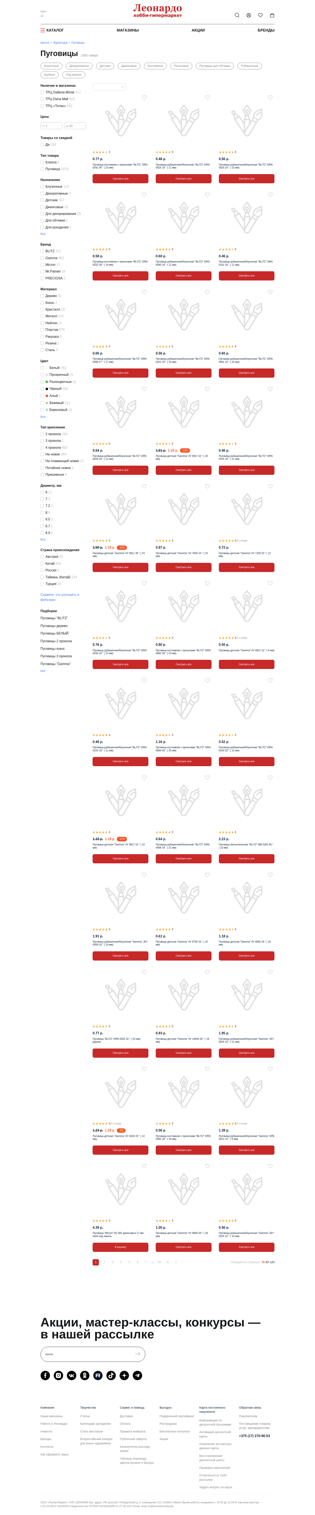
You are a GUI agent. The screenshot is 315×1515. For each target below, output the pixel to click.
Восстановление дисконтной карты (211, 1458)
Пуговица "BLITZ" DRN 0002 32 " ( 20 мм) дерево (116, 1040)
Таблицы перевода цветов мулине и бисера (137, 1460)
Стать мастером (91, 1431)
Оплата (125, 1423)
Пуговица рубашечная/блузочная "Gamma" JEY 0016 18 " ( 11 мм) (246, 1040)
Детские (105, 66)
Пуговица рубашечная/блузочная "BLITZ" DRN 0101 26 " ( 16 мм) (183, 360)
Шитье (45, 42)
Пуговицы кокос (53, 648)
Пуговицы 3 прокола (56, 656)
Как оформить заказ (55, 1454)
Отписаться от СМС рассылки (213, 1477)
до (67, 125)
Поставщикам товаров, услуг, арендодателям (255, 1426)
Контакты (47, 1446)
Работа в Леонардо (54, 1423)
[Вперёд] (176, 1262)
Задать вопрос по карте (215, 1487)
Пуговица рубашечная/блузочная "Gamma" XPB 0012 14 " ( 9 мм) (246, 1137)
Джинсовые (129, 66)
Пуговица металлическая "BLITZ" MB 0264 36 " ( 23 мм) (246, 846)
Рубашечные (249, 66)
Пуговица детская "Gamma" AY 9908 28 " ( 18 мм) (182, 1234)
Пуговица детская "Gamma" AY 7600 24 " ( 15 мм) (182, 555)
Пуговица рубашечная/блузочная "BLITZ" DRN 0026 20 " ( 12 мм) (120, 457)
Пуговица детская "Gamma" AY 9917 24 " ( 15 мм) (119, 846)
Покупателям (248, 1416)
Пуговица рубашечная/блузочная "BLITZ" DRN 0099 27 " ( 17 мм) (120, 360)
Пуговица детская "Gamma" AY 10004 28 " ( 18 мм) (182, 1040)
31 (168, 1262)
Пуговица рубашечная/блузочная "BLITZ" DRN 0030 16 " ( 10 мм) (120, 652)
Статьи (85, 1416)
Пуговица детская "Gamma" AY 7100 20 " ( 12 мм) (245, 555)
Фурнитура (60, 42)
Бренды (266, 30)
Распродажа (168, 1423)
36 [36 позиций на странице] (263, 1262)
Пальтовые (181, 66)
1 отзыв (242, 540)
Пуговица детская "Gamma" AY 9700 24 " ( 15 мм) (182, 943)
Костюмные (155, 66)
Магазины (128, 30)
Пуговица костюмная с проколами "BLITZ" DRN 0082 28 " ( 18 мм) (183, 1137)
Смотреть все (121, 178)
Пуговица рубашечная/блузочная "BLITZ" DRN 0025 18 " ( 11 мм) (183, 166)
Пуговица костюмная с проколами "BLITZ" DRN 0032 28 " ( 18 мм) (120, 263)
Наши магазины (52, 1416)
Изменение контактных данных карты (215, 1446)
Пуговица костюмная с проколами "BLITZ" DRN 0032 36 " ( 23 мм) (120, 166)
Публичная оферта (133, 1439)
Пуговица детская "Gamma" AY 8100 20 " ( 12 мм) (119, 1137)
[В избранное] (144, 97)
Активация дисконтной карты (215, 1434)
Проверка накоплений (214, 1467)
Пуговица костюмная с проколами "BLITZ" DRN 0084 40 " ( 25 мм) (183, 749)
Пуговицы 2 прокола (56, 641)
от (43, 125)
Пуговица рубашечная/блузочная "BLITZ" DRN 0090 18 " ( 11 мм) (183, 263)
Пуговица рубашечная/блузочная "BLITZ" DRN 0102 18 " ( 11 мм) (246, 263)
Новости (46, 1431)
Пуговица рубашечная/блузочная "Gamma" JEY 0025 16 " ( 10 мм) (246, 1234)
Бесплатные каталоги (175, 1431)
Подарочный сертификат (177, 1416)
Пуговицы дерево (54, 626)
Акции (198, 30)
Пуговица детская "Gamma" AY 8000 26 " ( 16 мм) (245, 943)
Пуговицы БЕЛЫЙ (55, 633)
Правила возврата (132, 1431)
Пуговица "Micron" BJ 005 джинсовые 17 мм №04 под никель (118, 1234)
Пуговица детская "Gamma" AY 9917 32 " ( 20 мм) (182, 457)
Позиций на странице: (246, 1262)
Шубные (49, 74)
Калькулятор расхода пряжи (135, 1449)
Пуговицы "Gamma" (56, 664)
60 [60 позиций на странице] (267, 1262)
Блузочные (51, 66)
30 (159, 1262)
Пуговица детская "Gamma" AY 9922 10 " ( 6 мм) (246, 650)
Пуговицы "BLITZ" (54, 618)
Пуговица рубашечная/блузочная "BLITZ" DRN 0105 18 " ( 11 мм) (246, 457)
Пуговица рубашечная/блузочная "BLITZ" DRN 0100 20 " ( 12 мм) (246, 749)
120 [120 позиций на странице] (272, 1262)
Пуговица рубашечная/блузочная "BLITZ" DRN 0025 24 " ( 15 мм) (246, 166)
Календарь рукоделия (95, 1423)
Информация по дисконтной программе (215, 1422)
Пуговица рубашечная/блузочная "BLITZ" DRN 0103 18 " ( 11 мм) (120, 749)
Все (43, 234)
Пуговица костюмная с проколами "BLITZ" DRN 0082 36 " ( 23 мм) (183, 652)
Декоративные (79, 66)
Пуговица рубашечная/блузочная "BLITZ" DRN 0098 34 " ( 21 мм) (183, 846)
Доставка (126, 1416)
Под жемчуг (74, 74)
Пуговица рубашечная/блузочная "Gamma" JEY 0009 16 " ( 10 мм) (120, 943)
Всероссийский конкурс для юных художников (96, 1441)
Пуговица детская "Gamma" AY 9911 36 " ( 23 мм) (119, 555)
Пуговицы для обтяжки (214, 66)
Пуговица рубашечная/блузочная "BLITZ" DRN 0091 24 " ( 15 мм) (246, 360)
